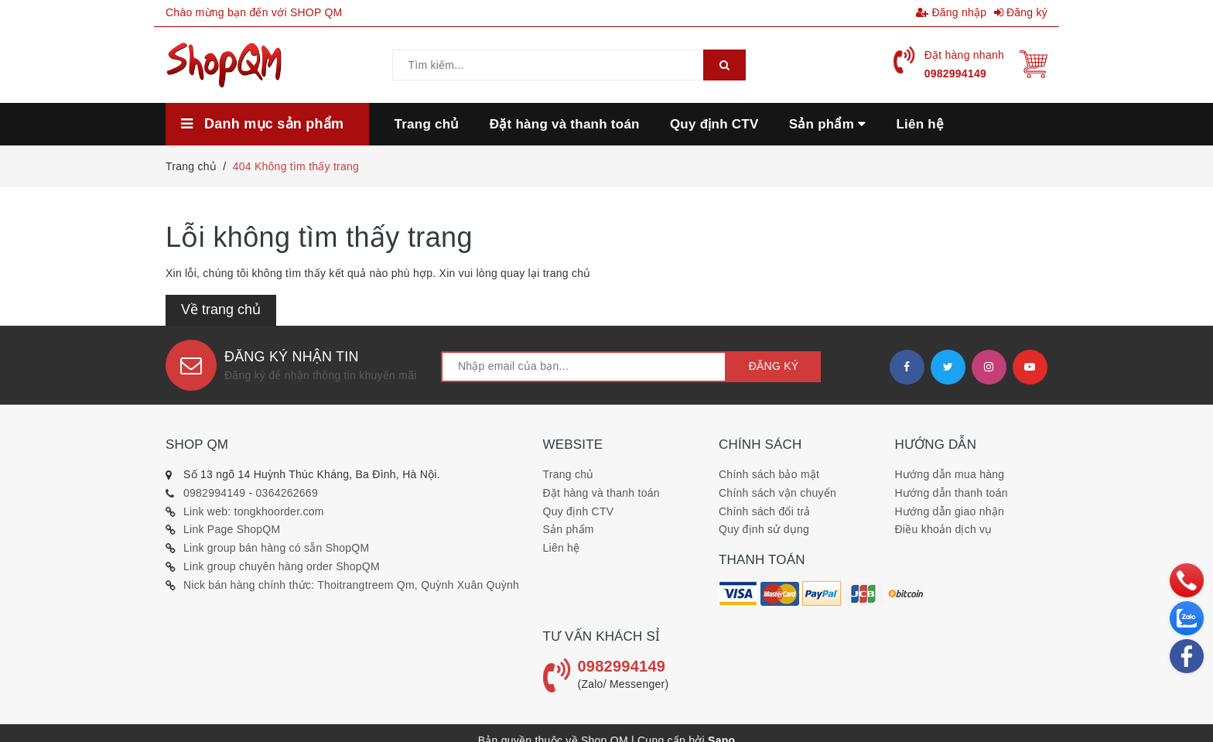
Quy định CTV (578, 511)
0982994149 (955, 73)
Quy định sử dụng (764, 529)
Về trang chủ (221, 309)
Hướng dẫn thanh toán (951, 493)
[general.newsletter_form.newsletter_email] (583, 366)
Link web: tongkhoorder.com (253, 511)
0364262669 (287, 493)
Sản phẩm (568, 529)
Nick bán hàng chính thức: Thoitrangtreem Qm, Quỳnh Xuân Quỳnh (351, 585)
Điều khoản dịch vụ (944, 529)
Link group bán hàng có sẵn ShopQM (276, 548)
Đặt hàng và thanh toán (601, 493)
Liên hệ (561, 548)
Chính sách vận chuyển (777, 493)
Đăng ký (1021, 12)
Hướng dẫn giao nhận (950, 511)
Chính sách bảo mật (769, 474)
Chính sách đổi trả (765, 511)
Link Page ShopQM (231, 529)
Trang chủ (568, 474)
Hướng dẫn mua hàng (950, 474)
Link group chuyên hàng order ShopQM (281, 566)
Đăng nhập (951, 12)
